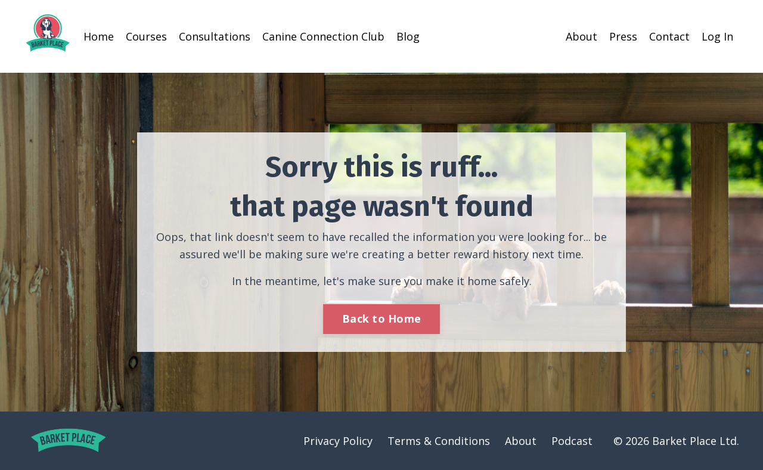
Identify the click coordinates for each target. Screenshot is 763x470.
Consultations (214, 36)
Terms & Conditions (438, 441)
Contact (669, 36)
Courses (146, 36)
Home (98, 36)
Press (623, 36)
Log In (717, 36)
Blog (408, 36)
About (581, 36)
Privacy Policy (338, 441)
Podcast (572, 441)
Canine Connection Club (323, 36)
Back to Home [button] (381, 318)
